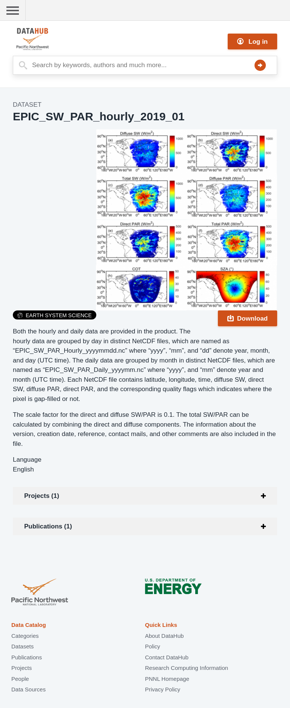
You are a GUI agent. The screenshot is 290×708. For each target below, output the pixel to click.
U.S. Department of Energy (173, 593)
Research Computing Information (186, 668)
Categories (25, 636)
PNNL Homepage (167, 679)
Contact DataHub (166, 657)
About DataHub (164, 636)
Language (27, 459)
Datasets (22, 646)
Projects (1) (41, 495)
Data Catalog (28, 625)
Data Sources (28, 689)
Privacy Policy (162, 689)
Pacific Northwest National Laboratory (39, 593)
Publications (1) (48, 526)
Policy (152, 646)
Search (260, 65)
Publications (26, 657)
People (20, 679)
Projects (21, 668)
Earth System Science (54, 315)
